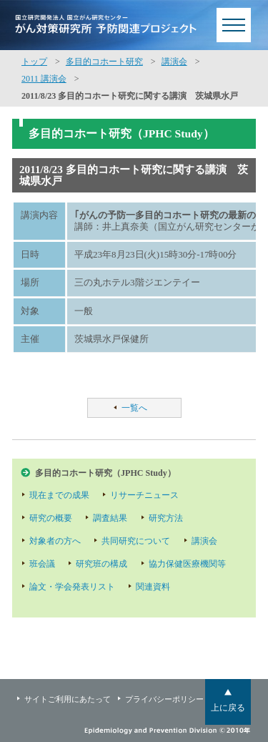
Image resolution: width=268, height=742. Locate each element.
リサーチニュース (144, 495)
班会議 (42, 564)
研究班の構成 (101, 564)
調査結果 (110, 518)
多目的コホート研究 (104, 62)
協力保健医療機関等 (187, 564)
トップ (34, 62)
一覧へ (134, 408)
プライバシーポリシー (164, 699)
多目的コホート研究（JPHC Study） (105, 473)
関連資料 (153, 587)
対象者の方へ (55, 541)
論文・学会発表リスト (72, 587)
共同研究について (135, 541)
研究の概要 (50, 518)
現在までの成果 (59, 495)
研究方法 (166, 518)
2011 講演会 (43, 79)
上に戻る (228, 708)
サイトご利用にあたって (67, 699)
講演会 (174, 62)
